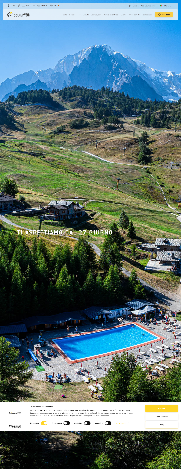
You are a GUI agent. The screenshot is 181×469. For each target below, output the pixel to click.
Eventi (122, 15)
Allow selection (161, 454)
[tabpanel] (90, 234)
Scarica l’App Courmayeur (144, 6)
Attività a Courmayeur (91, 15)
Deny (162, 462)
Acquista (165, 15)
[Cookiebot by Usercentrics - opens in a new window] (15, 464)
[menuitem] (165, 6)
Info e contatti (133, 15)
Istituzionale (147, 15)
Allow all (161, 446)
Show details (121, 461)
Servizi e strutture (110, 15)
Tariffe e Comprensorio (70, 15)
